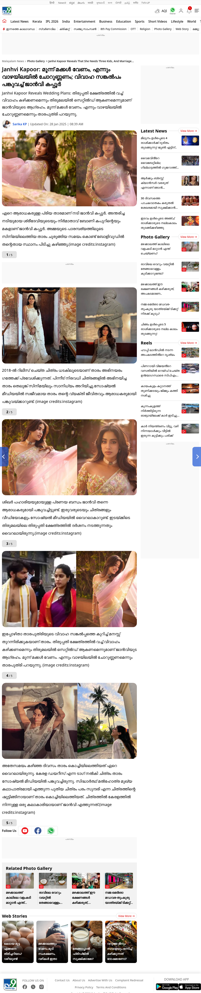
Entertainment (84, 21)
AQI (164, 11)
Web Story (182, 29)
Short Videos (157, 21)
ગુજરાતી (100, 2)
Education (123, 21)
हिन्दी (52, 2)
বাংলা (110, 2)
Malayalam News (13, 61)
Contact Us (62, 980)
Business (105, 21)
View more (126, 916)
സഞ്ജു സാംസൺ (85, 29)
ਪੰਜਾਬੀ (118, 2)
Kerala (37, 21)
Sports (139, 21)
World (191, 21)
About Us (79, 980)
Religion (145, 29)
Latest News (154, 131)
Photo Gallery (163, 29)
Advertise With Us (100, 980)
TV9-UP (145, 2)
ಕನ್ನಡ (71, 2)
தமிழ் (127, 2)
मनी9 (135, 2)
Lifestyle (177, 21)
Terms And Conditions (111, 987)
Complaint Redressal (129, 980)
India (66, 21)
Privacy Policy (84, 987)
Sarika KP (20, 124)
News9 (62, 2)
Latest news (19, 21)
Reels (146, 343)
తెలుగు (81, 2)
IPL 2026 (52, 21)
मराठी (90, 2)
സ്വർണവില (47, 29)
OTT (133, 29)
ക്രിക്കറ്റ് (64, 29)
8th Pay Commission (113, 29)
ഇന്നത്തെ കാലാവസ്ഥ (20, 29)
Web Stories (14, 916)
